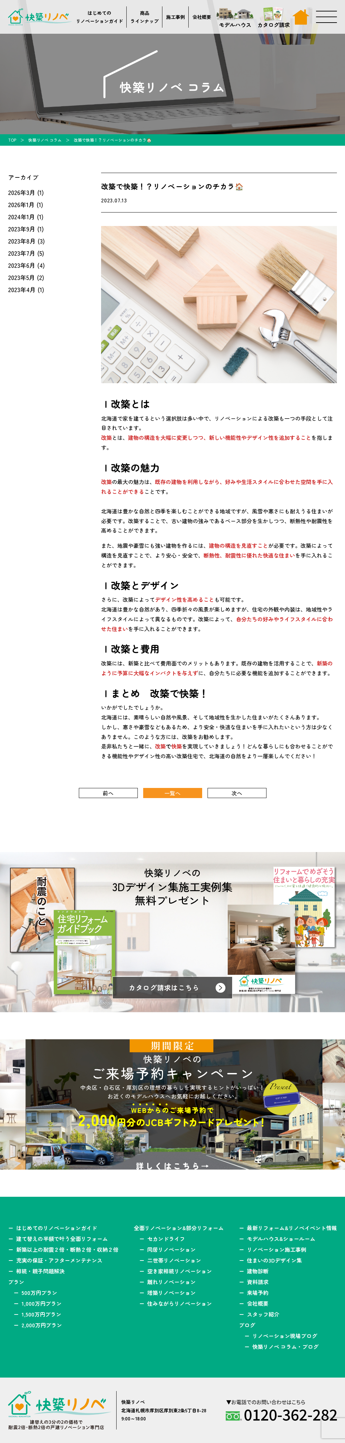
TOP (12, 140)
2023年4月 (22, 289)
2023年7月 (21, 253)
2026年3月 (21, 192)
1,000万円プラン (42, 1303)
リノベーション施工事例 (276, 1249)
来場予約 (258, 1293)
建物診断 (258, 1271)
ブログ (247, 1325)
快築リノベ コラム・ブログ (285, 1346)
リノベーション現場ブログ (284, 1336)
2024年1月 (21, 216)
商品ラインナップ (144, 17)
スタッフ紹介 (263, 1314)
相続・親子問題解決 (40, 1271)
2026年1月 (21, 204)
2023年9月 (21, 228)
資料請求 (258, 1282)
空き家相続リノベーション (179, 1271)
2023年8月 (22, 240)
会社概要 (201, 16)
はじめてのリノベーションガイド (99, 17)
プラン (16, 1282)
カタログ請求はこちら (164, 987)
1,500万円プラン (41, 1314)
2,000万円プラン (42, 1325)
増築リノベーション (171, 1293)
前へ (108, 793)
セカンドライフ (166, 1239)
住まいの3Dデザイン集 (274, 1260)
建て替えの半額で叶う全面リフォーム (62, 1239)
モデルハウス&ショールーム (281, 1239)
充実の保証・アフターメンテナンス (59, 1260)
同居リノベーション (171, 1249)
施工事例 (175, 16)
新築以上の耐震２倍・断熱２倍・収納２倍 (67, 1249)
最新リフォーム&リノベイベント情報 (292, 1228)
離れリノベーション (171, 1282)
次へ (236, 793)
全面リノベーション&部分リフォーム (179, 1228)
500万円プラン (39, 1293)
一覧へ (172, 793)
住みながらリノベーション (179, 1303)
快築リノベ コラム (45, 140)
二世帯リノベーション (174, 1260)
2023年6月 (21, 265)
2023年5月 (21, 277)
